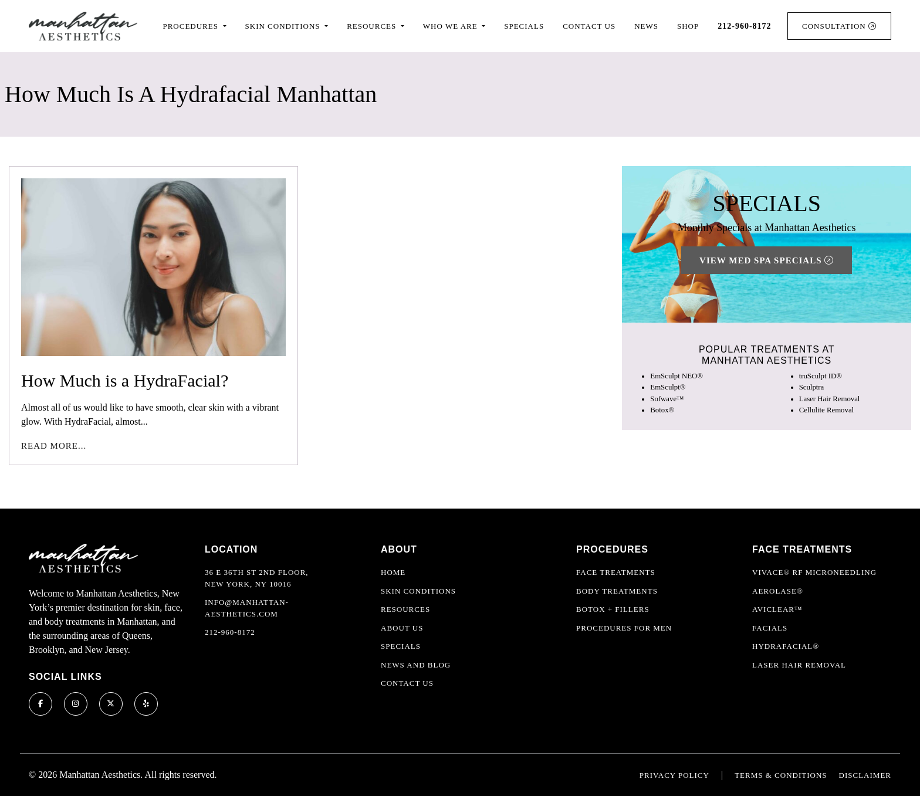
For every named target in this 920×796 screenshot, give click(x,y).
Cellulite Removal (826, 410)
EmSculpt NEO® (676, 376)
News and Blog (416, 664)
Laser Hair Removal (829, 399)
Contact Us (589, 26)
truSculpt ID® (820, 376)
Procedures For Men (624, 628)
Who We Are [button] (451, 26)
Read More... (53, 445)
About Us (402, 628)
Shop (688, 26)
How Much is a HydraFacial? (124, 380)
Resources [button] (372, 26)
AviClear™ (777, 609)
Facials (769, 628)
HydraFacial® (785, 646)
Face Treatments (615, 572)
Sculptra (811, 387)
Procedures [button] (192, 26)
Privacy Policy (674, 775)
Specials (524, 26)
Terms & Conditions (781, 775)
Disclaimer (865, 775)
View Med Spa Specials (766, 260)
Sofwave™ (667, 399)
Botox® (662, 410)
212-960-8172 (230, 632)
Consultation (839, 26)
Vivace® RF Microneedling (814, 572)
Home (393, 572)
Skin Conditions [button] (284, 26)
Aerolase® (777, 591)
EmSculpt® (667, 387)
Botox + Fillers (613, 609)
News (646, 26)
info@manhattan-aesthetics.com (247, 608)
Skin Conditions (418, 591)
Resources (405, 609)
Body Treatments (617, 591)
